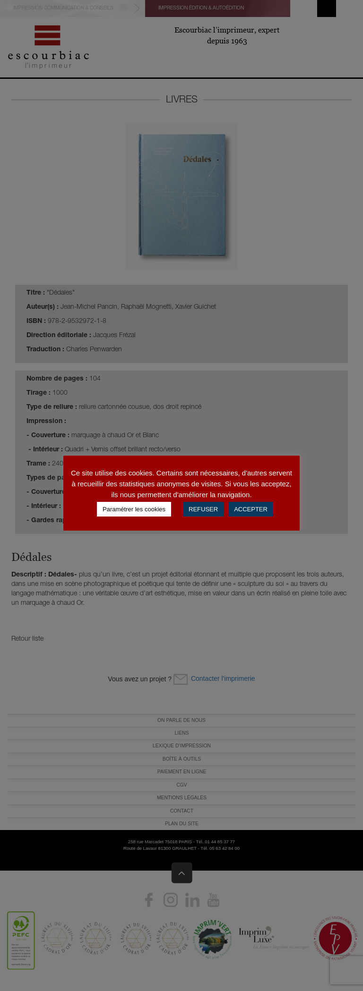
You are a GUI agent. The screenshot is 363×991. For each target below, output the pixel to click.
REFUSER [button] (203, 509)
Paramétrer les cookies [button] (134, 509)
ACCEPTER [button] (251, 509)
